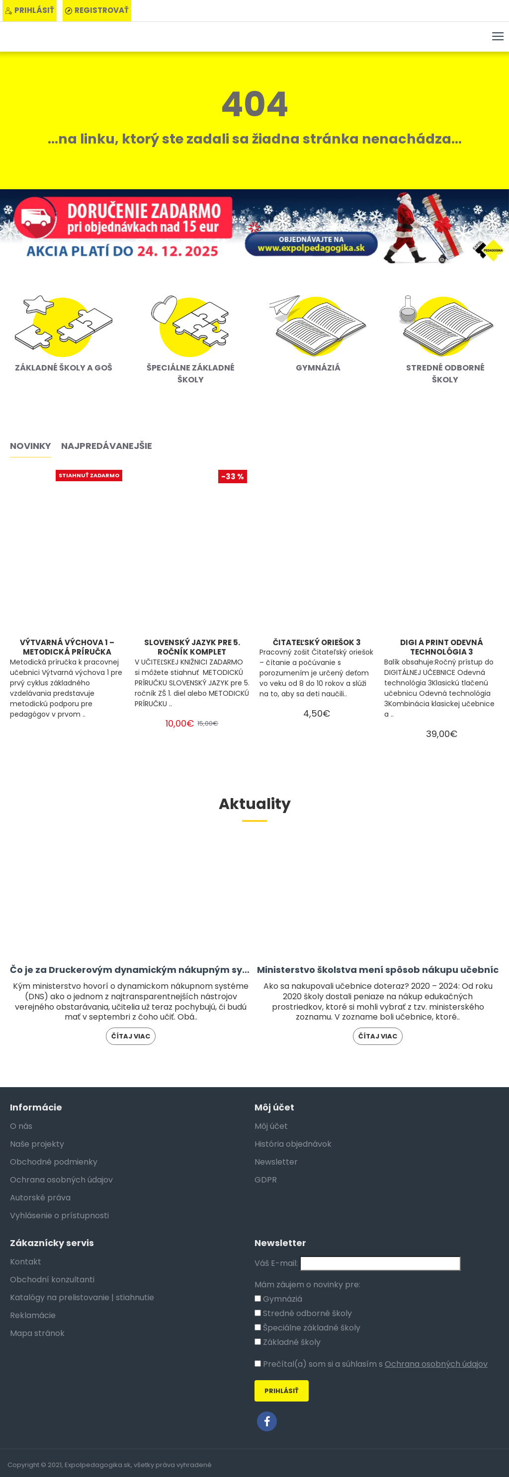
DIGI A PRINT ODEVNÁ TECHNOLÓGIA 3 (441, 647)
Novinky (30, 446)
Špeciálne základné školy (307, 1327)
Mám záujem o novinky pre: (307, 1284)
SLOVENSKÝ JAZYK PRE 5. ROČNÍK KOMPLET (192, 647)
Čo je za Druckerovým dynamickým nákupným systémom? (131, 969)
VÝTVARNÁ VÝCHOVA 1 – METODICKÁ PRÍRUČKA (67, 647)
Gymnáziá (278, 1299)
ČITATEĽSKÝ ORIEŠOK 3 (317, 643)
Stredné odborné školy (303, 1313)
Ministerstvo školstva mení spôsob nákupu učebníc (378, 969)
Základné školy (287, 1342)
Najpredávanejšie (106, 446)
